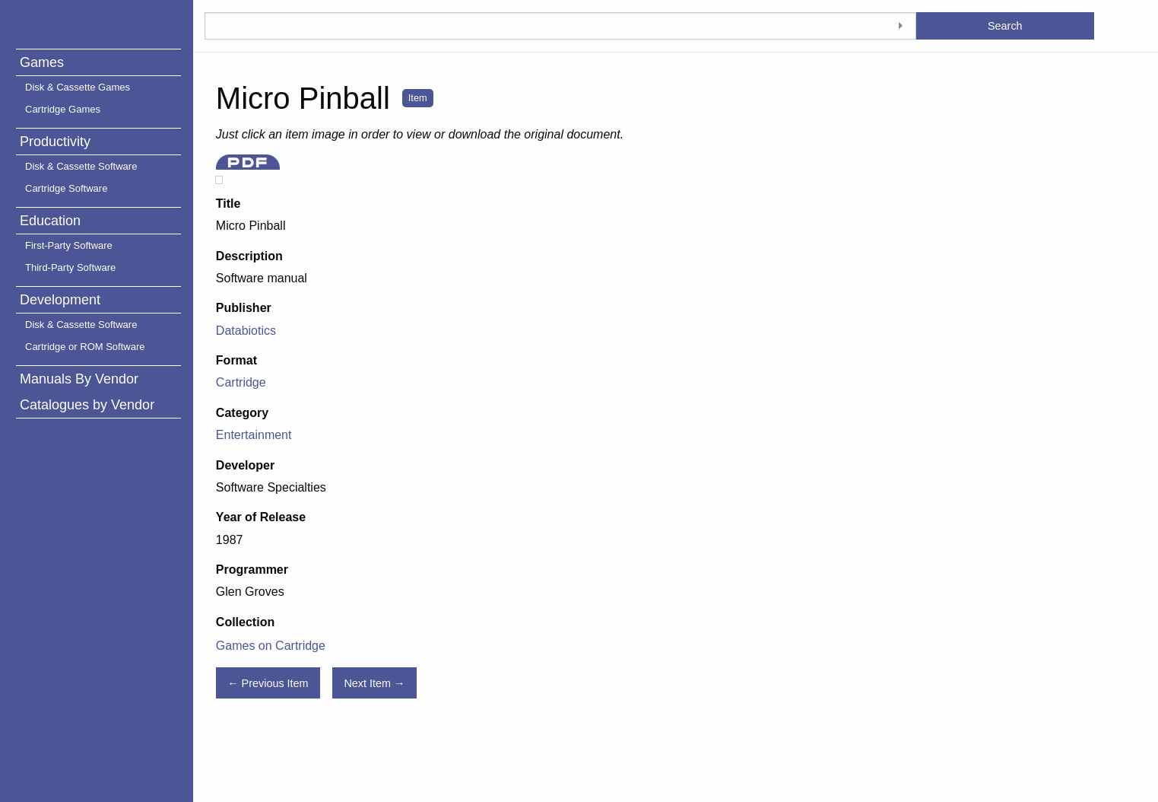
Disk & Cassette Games (77, 87)
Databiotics (246, 330)
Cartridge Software (66, 188)
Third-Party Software (70, 267)
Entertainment (254, 434)
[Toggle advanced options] (901, 26)
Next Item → (374, 683)
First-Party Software (69, 245)
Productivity (55, 141)
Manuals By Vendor (79, 379)
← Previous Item (267, 683)
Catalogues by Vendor (87, 404)
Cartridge (241, 382)
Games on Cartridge (270, 645)
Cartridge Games (62, 109)
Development (60, 299)
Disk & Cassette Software (81, 166)
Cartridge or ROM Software (85, 346)
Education (50, 220)
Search (1005, 26)
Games (42, 62)
